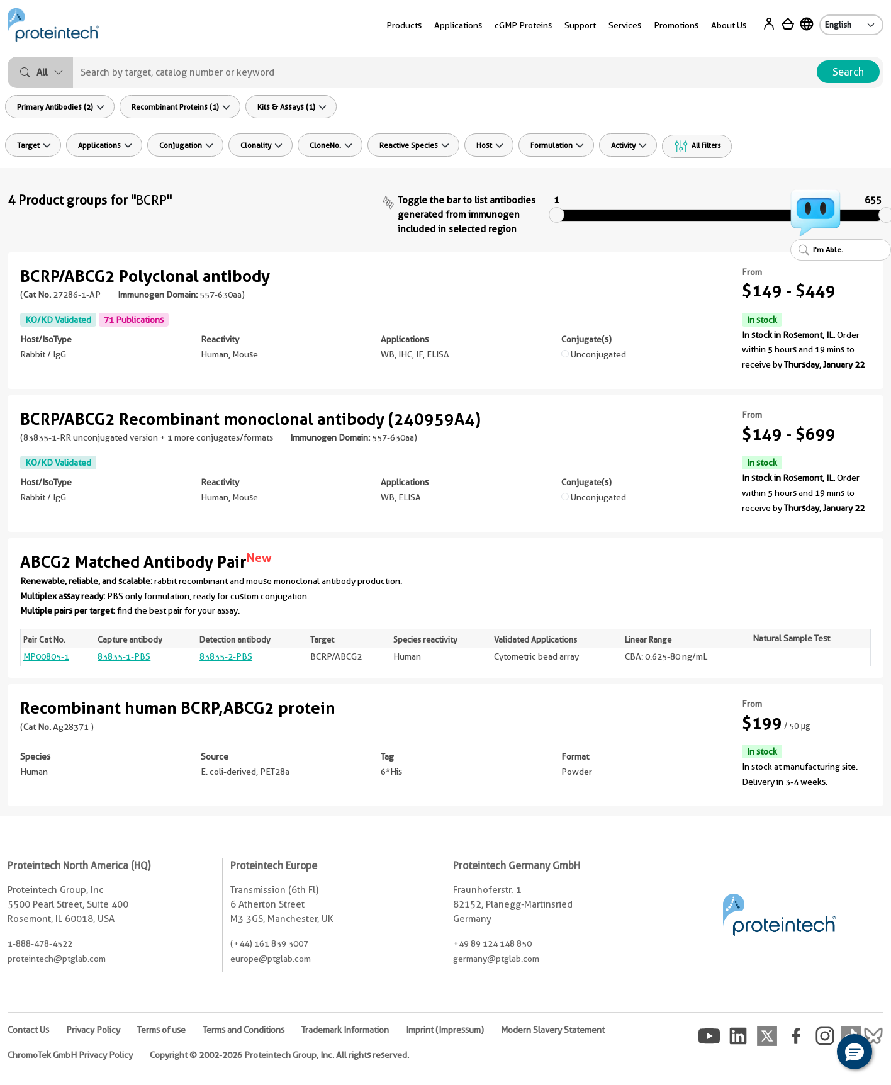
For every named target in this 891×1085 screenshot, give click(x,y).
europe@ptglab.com (270, 958)
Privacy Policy (93, 1030)
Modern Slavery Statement (553, 1030)
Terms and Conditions (243, 1030)
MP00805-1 (46, 656)
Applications (458, 25)
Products (404, 25)
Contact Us (28, 1030)
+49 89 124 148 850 (492, 943)
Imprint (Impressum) (445, 1030)
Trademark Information (345, 1030)
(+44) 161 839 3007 (269, 943)
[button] (854, 1051)
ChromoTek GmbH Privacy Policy (70, 1055)
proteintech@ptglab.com (57, 958)
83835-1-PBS (124, 656)
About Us (728, 25)
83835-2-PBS (225, 656)
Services (624, 25)
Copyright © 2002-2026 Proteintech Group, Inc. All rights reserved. (279, 1055)
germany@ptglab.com (496, 958)
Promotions (676, 25)
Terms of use (161, 1030)
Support (580, 25)
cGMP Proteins (523, 25)
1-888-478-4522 (40, 943)
